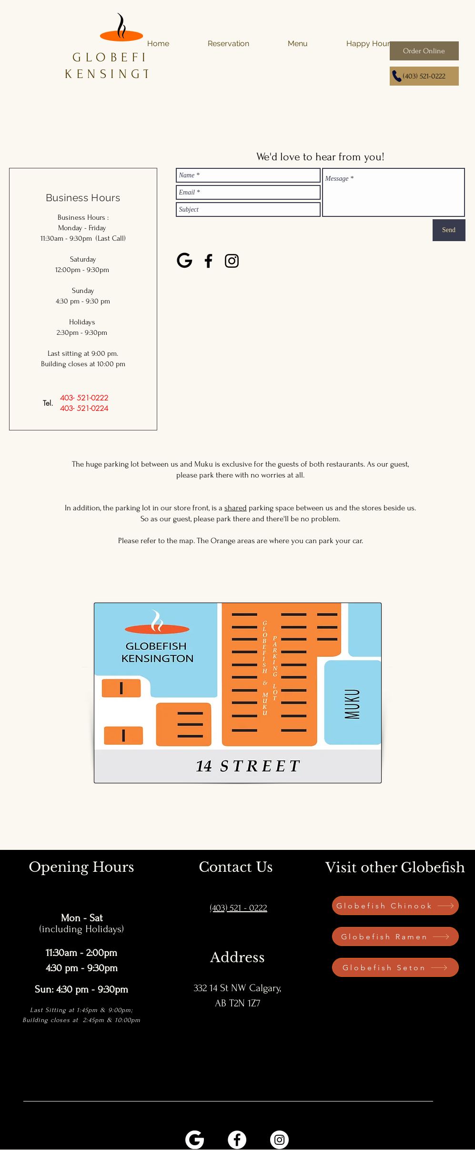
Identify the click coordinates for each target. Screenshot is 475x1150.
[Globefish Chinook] (395, 905)
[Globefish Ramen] (395, 936)
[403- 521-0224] (84, 408)
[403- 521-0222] (84, 398)
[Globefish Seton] (395, 967)
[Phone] (397, 76)
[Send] (449, 230)
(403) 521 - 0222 (238, 908)
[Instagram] (231, 261)
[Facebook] (208, 261)
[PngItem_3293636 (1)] (194, 1140)
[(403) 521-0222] (424, 76)
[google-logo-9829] (185, 261)
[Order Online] (424, 50)
